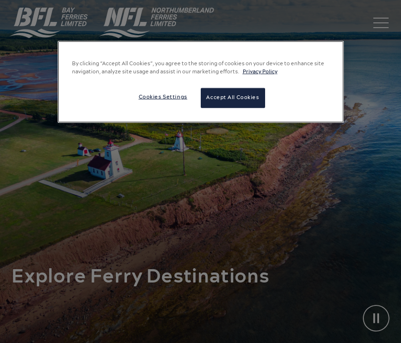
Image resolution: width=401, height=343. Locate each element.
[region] (201, 82)
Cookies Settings (163, 97)
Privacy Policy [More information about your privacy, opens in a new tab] (260, 72)
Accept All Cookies (232, 97)
